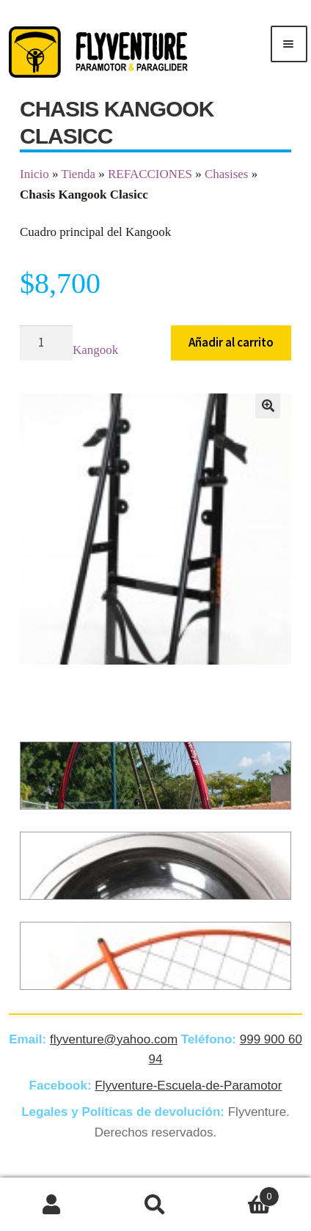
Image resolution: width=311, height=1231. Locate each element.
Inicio (34, 174)
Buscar (155, 1204)
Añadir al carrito (231, 342)
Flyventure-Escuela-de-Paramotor (188, 1086)
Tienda (78, 174)
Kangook (95, 350)
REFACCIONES (150, 174)
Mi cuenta (51, 1204)
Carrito (243, 1194)
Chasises (227, 174)
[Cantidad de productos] (46, 343)
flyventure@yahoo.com (114, 1039)
